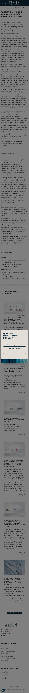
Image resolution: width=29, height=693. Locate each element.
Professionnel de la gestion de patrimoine (14, 345)
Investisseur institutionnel (14, 348)
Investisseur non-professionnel (14, 352)
